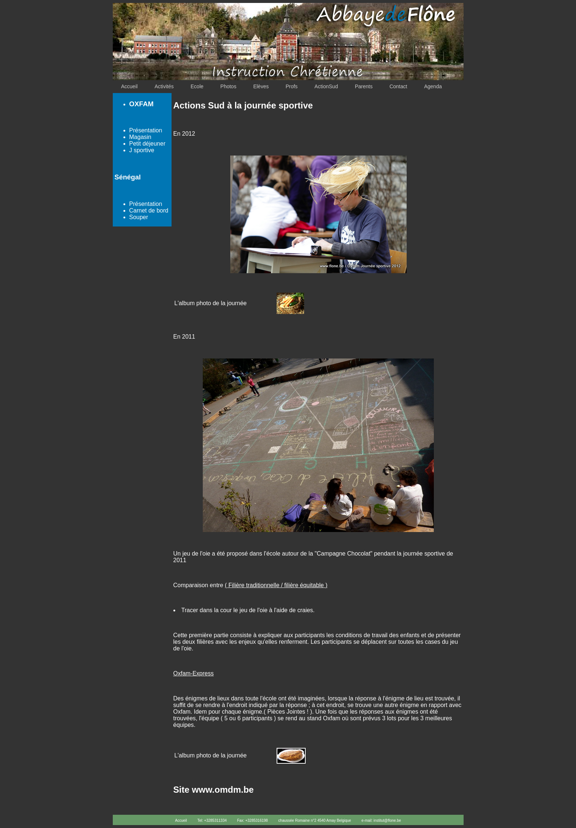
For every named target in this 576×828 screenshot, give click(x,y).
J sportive (141, 150)
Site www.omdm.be (213, 790)
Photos (228, 86)
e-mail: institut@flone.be (381, 820)
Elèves (261, 86)
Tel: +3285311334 (212, 820)
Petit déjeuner (147, 143)
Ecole (197, 86)
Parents (363, 86)
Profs (291, 86)
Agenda (433, 86)
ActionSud (326, 86)
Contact (398, 86)
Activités (164, 86)
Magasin (140, 137)
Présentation (145, 130)
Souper (138, 217)
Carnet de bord (149, 210)
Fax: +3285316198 (252, 820)
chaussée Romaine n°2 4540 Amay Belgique (314, 820)
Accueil (129, 86)
